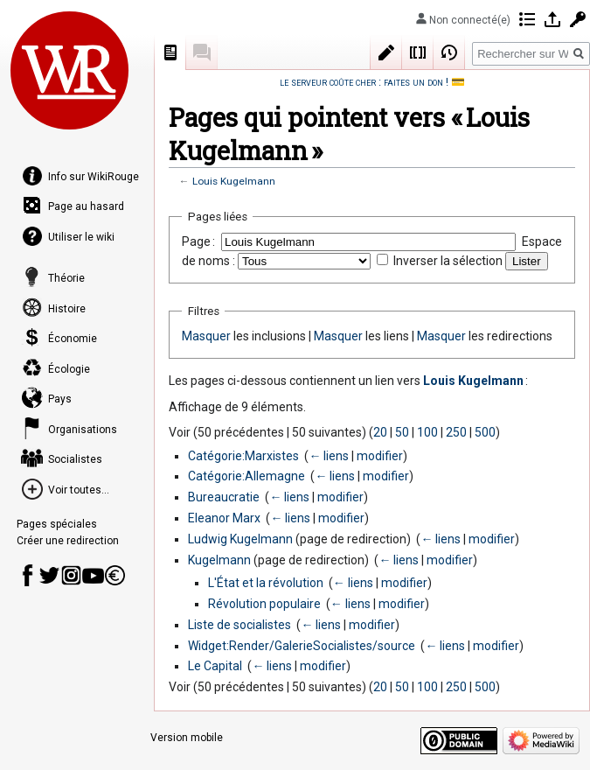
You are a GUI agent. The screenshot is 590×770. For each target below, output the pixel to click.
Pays (60, 399)
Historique (449, 52)
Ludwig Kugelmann (240, 539)
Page (170, 52)
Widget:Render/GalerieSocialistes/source (301, 646)
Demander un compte (578, 19)
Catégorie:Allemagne (246, 476)
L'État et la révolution (265, 583)
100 (427, 432)
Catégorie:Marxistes (243, 456)
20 (380, 432)
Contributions (527, 19)
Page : (198, 241)
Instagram (71, 575)
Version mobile (186, 738)
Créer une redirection (68, 541)
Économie (72, 338)
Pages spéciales (57, 524)
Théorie (66, 278)
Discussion (202, 52)
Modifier (386, 52)
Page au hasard (86, 206)
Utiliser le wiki (81, 237)
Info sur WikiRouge (93, 177)
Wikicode (418, 52)
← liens (329, 456)
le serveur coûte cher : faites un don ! (364, 81)
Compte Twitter (49, 575)
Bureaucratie (224, 497)
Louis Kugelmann (233, 181)
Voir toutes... (78, 490)
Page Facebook (27, 575)
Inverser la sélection (448, 261)
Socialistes (75, 459)
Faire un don (115, 575)
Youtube (93, 575)
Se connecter (552, 19)
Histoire (67, 309)
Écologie (69, 369)
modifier (380, 456)
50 (402, 432)
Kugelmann (219, 560)
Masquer (206, 336)
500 (485, 432)
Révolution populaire (264, 604)
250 (456, 432)
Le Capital (215, 666)
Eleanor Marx (224, 518)
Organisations (82, 430)
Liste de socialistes (239, 625)
